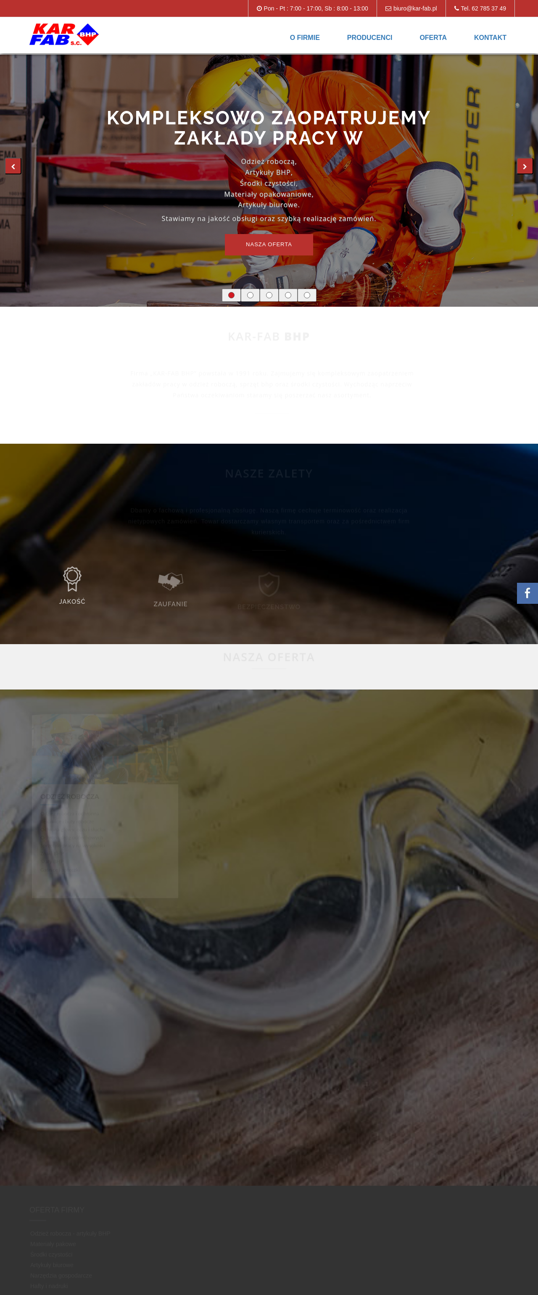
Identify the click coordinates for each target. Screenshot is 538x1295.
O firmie (305, 37)
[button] (231, 295)
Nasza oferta (269, 244)
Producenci (370, 37)
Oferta (433, 37)
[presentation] (13, 166)
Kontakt (490, 37)
